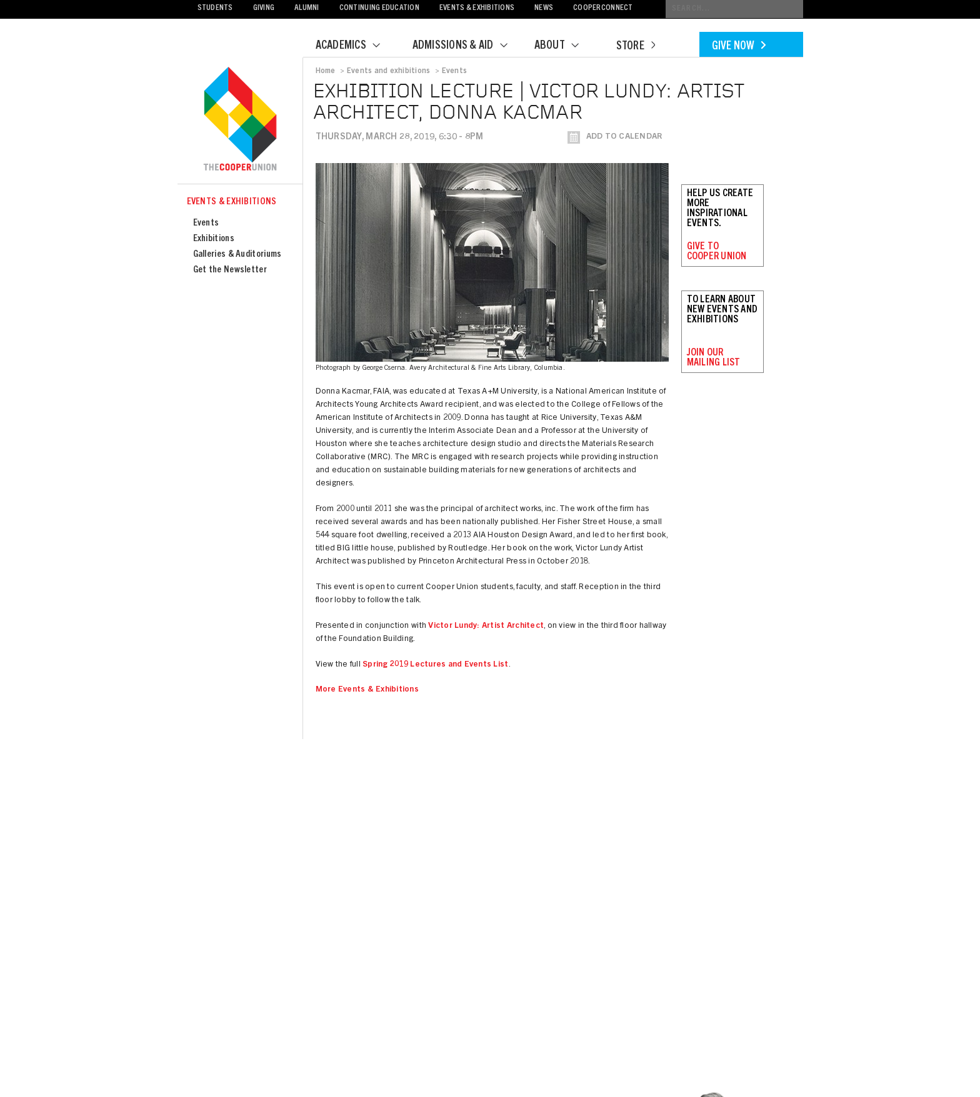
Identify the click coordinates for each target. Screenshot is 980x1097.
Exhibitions (213, 239)
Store (635, 46)
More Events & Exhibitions (367, 690)
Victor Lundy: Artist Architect (486, 626)
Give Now (739, 46)
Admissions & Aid (467, 46)
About (564, 46)
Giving (264, 8)
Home (326, 71)
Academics (356, 46)
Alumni (306, 8)
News (543, 8)
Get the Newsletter (230, 270)
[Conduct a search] (734, 9)
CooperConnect (602, 8)
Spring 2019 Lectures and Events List (435, 665)
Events (206, 223)
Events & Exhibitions (476, 8)
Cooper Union (240, 119)
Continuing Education (379, 8)
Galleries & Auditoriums (237, 254)
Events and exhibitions (388, 71)
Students (215, 8)
